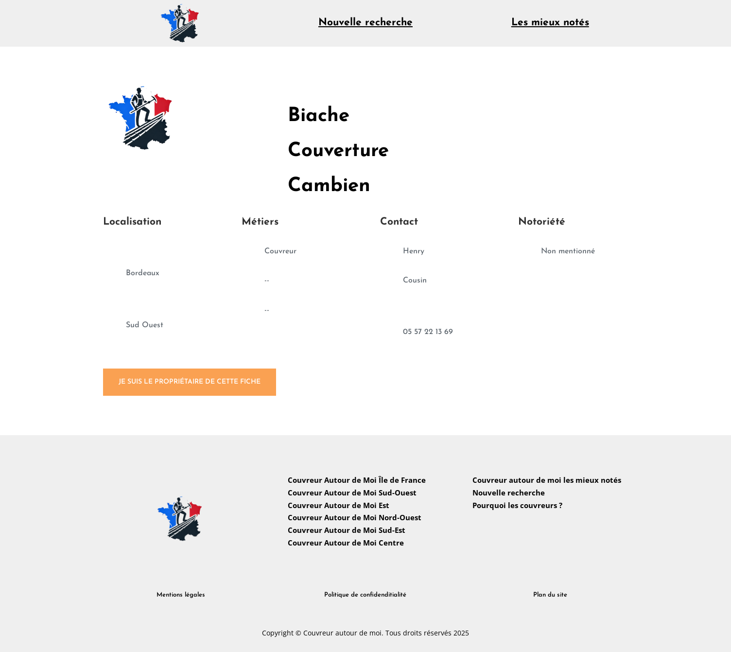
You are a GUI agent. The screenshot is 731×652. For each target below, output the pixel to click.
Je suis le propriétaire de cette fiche (190, 382)
